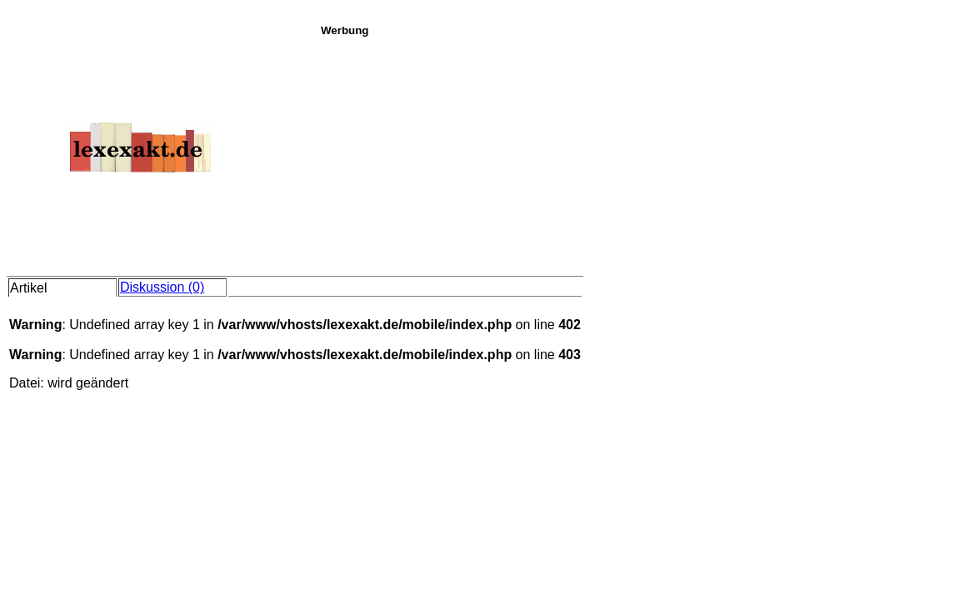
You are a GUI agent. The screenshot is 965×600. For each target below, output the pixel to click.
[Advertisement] (638, 153)
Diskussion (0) (162, 287)
